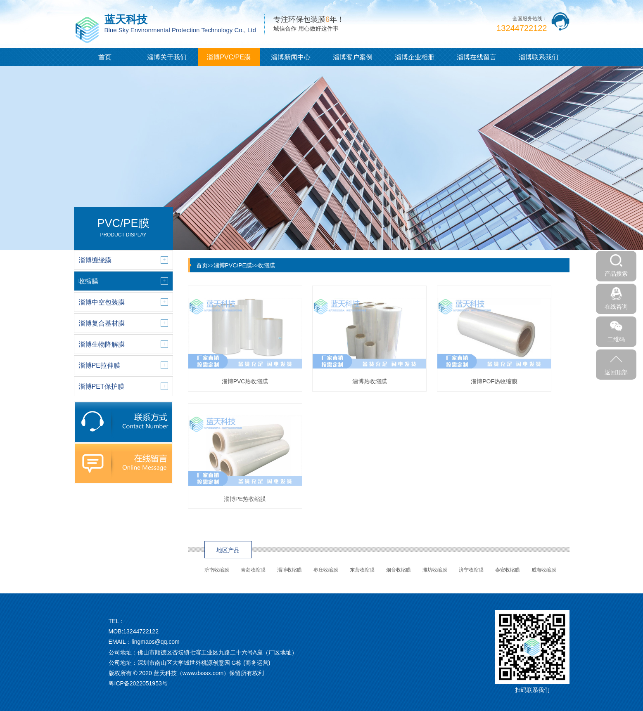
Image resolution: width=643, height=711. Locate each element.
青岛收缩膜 (253, 570)
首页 (105, 57)
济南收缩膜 (216, 570)
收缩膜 (266, 265)
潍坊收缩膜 (434, 570)
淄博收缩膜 (289, 570)
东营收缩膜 (362, 570)
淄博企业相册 (414, 57)
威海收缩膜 (543, 570)
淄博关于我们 (167, 57)
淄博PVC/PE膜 (228, 57)
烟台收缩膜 (398, 570)
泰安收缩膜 (507, 570)
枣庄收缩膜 (325, 570)
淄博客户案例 (353, 57)
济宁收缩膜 (471, 570)
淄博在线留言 (476, 57)
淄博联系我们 (538, 57)
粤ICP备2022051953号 (138, 683)
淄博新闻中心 (291, 57)
